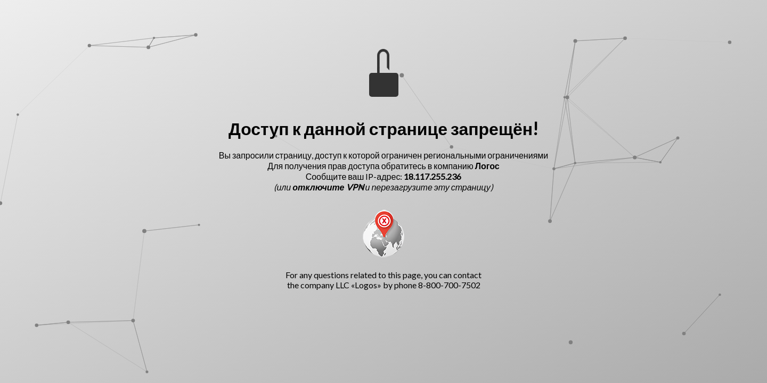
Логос (487, 166)
